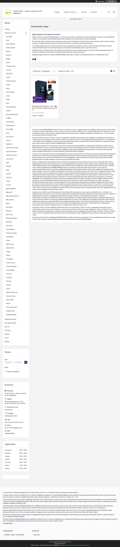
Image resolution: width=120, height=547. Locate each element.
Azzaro (8, 51)
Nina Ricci (9, 222)
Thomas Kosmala (11, 266)
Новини (7, 341)
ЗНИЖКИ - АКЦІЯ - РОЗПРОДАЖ (14, 535)
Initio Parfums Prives (12, 148)
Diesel (8, 99)
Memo (8, 203)
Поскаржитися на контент (67, 545)
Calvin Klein (9, 73)
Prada (8, 240)
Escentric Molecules (12, 114)
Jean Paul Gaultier (11, 151)
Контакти (94, 12)
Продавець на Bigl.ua (60, 543)
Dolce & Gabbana (11, 107)
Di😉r (7, 103)
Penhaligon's (10, 236)
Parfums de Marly (11, 233)
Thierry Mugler (10, 270)
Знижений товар (11, 314)
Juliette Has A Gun (11, 155)
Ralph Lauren (10, 244)
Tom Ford (9, 274)
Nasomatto (9, 214)
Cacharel (8, 70)
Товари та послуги (69, 12)
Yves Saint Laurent (11, 307)
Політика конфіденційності (82, 545)
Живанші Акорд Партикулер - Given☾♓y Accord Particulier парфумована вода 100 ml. (44, 108)
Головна (56, 12)
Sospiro (8, 251)
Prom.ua (69, 542)
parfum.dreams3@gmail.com (13, 428)
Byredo (8, 62)
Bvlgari (8, 59)
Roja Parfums (10, 248)
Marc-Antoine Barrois (12, 196)
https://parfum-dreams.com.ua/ (14, 422)
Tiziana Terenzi (10, 262)
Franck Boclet (10, 122)
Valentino (9, 281)
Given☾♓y (9, 129)
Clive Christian (10, 92)
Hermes (8, 140)
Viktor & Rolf (9, 300)
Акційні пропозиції (10, 319)
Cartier (8, 77)
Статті (7, 338)
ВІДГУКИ (36, 535)
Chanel (8, 85)
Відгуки (7, 334)
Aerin (7, 40)
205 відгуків (101, 1)
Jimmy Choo (10, 159)
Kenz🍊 (8, 166)
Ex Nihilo (8, 118)
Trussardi (9, 277)
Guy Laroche (9, 136)
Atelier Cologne (10, 47)
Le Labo (8, 185)
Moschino (9, 211)
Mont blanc (9, 207)
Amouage (9, 36)
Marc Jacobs (10, 199)
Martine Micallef (11, 188)
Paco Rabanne (10, 229)
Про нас (84, 12)
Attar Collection (10, 44)
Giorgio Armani (10, 125)
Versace (8, 285)
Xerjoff (8, 303)
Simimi (8, 255)
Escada (8, 110)
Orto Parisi (9, 225)
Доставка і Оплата (76, 19)
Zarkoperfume (10, 311)
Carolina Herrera (11, 81)
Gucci (7, 133)
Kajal (7, 162)
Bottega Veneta (10, 66)
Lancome (9, 177)
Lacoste (8, 173)
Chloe (7, 88)
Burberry (8, 55)
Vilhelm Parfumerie (12, 292)
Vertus (8, 288)
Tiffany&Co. (9, 259)
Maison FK (9, 192)
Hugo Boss (9, 144)
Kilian (7, 170)
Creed (8, 96)
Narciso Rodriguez (11, 218)
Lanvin (8, 181)
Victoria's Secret (11, 296)
